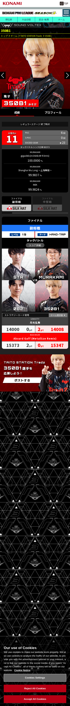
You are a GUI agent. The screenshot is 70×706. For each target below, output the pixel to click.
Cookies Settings (35, 679)
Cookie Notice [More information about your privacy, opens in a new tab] (22, 672)
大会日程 (26, 19)
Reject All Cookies (35, 690)
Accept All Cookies (35, 701)
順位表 (8, 19)
